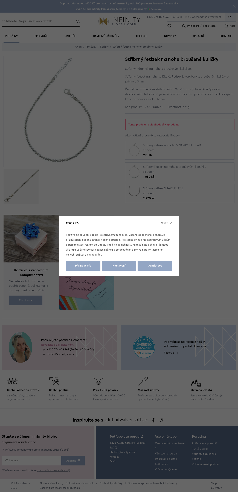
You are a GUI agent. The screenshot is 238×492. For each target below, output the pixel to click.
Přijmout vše (83, 265)
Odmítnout (155, 265)
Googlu (102, 245)
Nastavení (119, 265)
